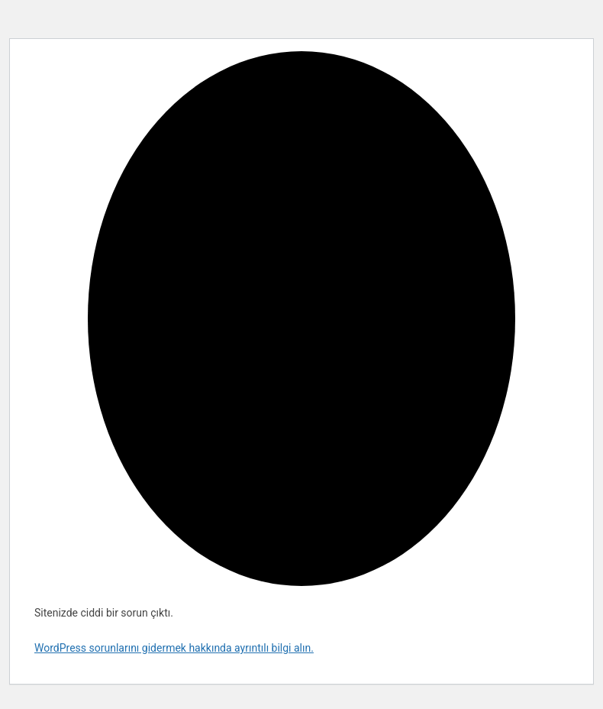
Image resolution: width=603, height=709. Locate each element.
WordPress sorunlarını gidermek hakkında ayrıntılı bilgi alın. (174, 648)
